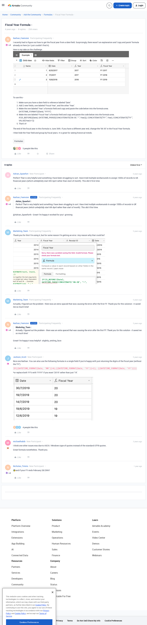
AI (12, 549)
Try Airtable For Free (60, 596)
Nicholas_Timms (20, 466)
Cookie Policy (40, 614)
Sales (54, 549)
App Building (17, 543)
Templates (16, 590)
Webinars (97, 555)
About (53, 566)
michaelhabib (19, 441)
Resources (16, 561)
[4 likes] (25, 427)
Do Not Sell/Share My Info (88, 620)
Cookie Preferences (113, 620)
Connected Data (19, 555)
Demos (95, 543)
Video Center (98, 537)
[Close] (52, 602)
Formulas (48, 14)
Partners (15, 566)
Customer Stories (101, 549)
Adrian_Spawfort (20, 173)
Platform (16, 520)
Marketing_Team (20, 231)
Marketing (57, 531)
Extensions (17, 537)
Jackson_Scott (19, 357)
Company (55, 561)
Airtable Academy (101, 525)
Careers (54, 572)
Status (53, 584)
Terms (70, 620)
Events (95, 531)
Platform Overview (20, 525)
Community (15, 14)
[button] (3, 6)
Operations (57, 537)
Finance (56, 555)
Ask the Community (32, 14)
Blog (52, 578)
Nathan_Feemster (21, 38)
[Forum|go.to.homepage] (20, 5)
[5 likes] (25, 148)
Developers (17, 578)
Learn (95, 520)
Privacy (59, 620)
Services (15, 572)
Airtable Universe (20, 596)
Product (56, 525)
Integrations (17, 531)
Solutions (57, 520)
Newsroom (55, 590)
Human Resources (61, 543)
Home (5, 14)
